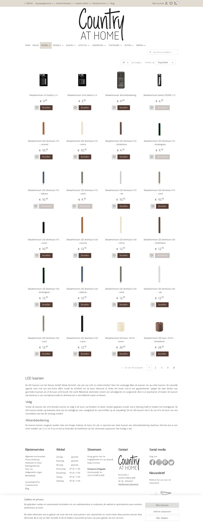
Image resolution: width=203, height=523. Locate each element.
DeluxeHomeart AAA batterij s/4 (82, 95)
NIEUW (36, 45)
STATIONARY (115, 45)
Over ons (29, 469)
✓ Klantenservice (98, 3)
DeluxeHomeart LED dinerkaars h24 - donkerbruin (159, 241)
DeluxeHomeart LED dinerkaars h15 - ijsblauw (43, 192)
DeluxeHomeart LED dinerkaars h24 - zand (43, 340)
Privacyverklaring (32, 459)
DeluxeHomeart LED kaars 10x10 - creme (120, 340)
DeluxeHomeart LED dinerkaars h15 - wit (120, 192)
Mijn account (160, 3)
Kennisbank (30, 475)
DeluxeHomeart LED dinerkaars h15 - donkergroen (159, 143)
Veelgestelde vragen (33, 472)
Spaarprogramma (32, 482)
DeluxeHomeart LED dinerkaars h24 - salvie (120, 291)
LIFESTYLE (84, 45)
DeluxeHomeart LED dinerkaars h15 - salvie (82, 192)
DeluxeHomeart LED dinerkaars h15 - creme (82, 143)
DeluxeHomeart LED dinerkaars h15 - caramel (43, 143)
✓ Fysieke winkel (80, 3)
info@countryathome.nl (128, 484)
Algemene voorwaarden (35, 456)
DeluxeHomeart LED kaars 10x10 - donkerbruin (159, 340)
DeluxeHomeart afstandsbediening (120, 95)
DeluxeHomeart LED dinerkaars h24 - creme (120, 241)
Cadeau (28, 485)
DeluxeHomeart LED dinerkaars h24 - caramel (82, 241)
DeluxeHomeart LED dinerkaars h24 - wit (159, 291)
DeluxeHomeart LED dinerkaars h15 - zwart (43, 241)
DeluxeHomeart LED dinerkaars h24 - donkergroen (43, 291)
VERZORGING (99, 45)
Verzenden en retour (33, 463)
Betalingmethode (32, 466)
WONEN (46, 45)
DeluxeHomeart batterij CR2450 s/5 (159, 95)
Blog (27, 488)
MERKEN (141, 45)
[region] (83, 511)
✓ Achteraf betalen (62, 3)
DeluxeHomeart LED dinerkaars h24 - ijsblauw (82, 291)
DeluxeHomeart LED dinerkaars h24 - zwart (82, 340)
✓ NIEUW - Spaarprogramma (37, 3)
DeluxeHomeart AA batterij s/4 (44, 95)
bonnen (35, 485)
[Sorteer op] (165, 62)
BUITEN (129, 45)
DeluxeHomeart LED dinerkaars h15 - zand (159, 192)
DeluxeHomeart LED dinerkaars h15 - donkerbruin (120, 143)
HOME (27, 45)
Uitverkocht (162, 107)
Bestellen (46, 107)
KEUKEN (71, 45)
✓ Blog (111, 3)
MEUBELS (58, 45)
